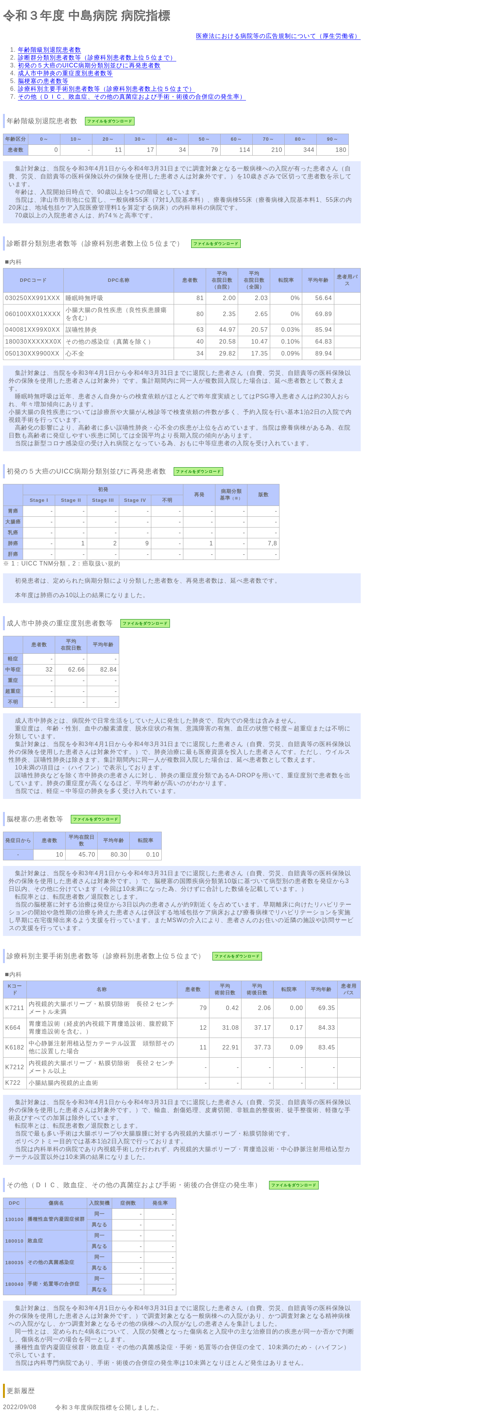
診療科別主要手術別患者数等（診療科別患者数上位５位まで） (106, 89)
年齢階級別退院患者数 (49, 50)
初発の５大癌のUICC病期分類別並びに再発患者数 (89, 65)
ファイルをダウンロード (109, 121)
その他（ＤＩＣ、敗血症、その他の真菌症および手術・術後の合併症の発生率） (132, 96)
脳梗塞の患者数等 (43, 81)
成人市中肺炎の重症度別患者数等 (65, 73)
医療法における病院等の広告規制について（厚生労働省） (278, 36)
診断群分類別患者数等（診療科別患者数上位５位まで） (97, 57)
